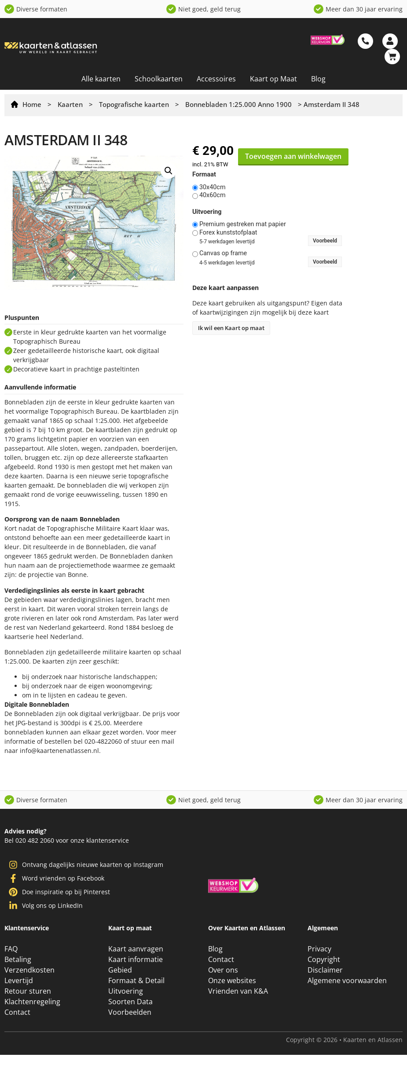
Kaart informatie (135, 959)
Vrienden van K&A (238, 991)
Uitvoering (207, 212)
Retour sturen (27, 991)
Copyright (324, 959)
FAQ (11, 949)
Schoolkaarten (159, 79)
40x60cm (212, 195)
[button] (168, 171)
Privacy (319, 949)
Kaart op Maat (273, 79)
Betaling (17, 959)
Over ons (223, 970)
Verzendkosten (29, 970)
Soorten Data (130, 1001)
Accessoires (216, 79)
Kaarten (70, 104)
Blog (318, 79)
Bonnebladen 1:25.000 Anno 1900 (238, 104)
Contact (17, 1012)
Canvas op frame (223, 253)
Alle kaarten (101, 79)
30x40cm (212, 187)
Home (31, 104)
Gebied (120, 970)
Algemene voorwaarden (347, 980)
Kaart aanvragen (135, 949)
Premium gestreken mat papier (242, 224)
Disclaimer (325, 970)
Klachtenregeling (32, 1001)
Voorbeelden (129, 1012)
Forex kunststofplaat (228, 233)
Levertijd (18, 980)
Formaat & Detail (136, 980)
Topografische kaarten (134, 104)
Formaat (204, 175)
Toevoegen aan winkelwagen (293, 156)
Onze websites (232, 980)
